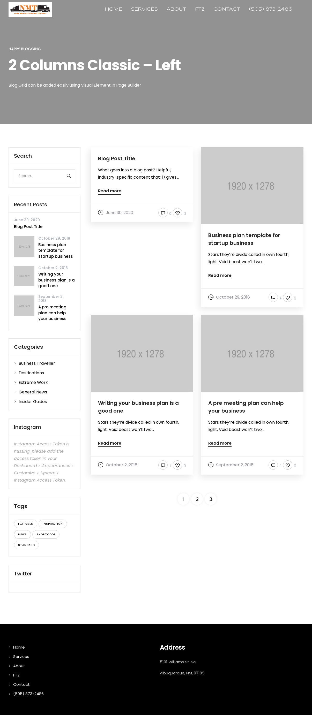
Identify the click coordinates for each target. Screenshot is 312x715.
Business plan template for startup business (55, 250)
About (176, 9)
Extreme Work (33, 382)
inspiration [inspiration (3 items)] (53, 524)
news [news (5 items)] (22, 534)
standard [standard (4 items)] (26, 545)
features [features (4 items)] (25, 524)
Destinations (31, 373)
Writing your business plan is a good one (56, 279)
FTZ (200, 9)
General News (33, 392)
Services (144, 9)
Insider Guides (33, 402)
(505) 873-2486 (270, 9)
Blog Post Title (28, 226)
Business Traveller (37, 363)
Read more (109, 191)
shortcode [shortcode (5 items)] (45, 534)
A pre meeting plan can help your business (52, 312)
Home (113, 9)
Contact (226, 9)
